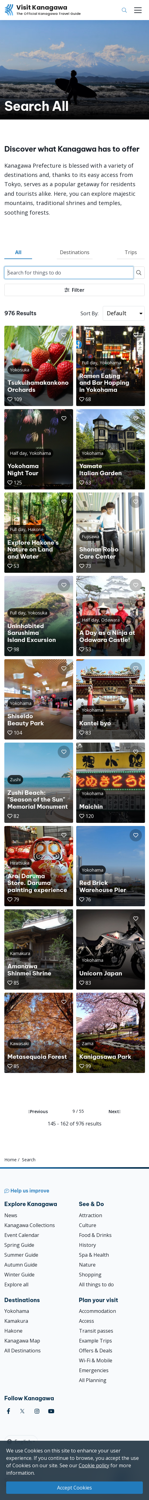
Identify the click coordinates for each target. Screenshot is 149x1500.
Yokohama (16, 1311)
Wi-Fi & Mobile (95, 1360)
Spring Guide (19, 1245)
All (18, 252)
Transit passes (96, 1330)
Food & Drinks (95, 1235)
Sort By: (89, 313)
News (10, 1215)
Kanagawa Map (22, 1340)
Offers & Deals (95, 1350)
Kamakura (16, 1321)
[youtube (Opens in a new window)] (51, 1411)
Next (115, 1111)
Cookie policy (94, 1465)
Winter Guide (19, 1274)
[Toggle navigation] (138, 10)
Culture (87, 1225)
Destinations (74, 252)
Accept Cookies (74, 1487)
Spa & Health (94, 1254)
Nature (87, 1264)
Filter (74, 290)
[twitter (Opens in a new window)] (22, 1411)
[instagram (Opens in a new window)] (37, 1411)
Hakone (13, 1330)
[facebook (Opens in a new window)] (8, 1411)
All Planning (92, 1380)
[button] (64, 335)
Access (86, 1321)
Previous (38, 1111)
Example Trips (95, 1340)
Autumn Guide (20, 1264)
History (87, 1245)
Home (10, 1160)
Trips (131, 252)
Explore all (16, 1284)
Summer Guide (21, 1254)
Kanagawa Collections (29, 1225)
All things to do (96, 1284)
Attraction (90, 1215)
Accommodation (97, 1311)
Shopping (90, 1274)
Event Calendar (21, 1235)
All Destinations (22, 1350)
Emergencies (94, 1370)
